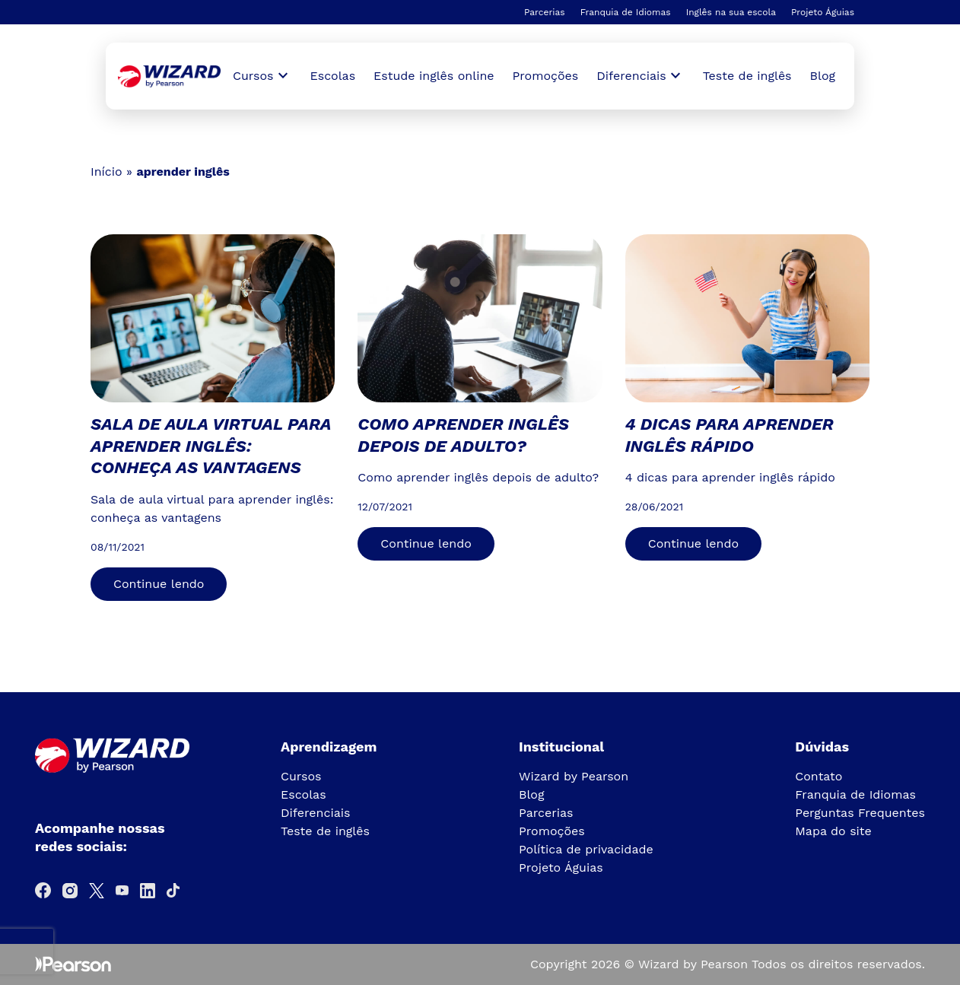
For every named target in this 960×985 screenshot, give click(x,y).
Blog (822, 75)
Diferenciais (315, 812)
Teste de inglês (747, 75)
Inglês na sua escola (731, 12)
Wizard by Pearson (573, 776)
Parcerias (544, 12)
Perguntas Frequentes (860, 812)
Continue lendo (158, 584)
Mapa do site (833, 831)
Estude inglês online (434, 75)
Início (106, 171)
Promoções (546, 75)
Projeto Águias (822, 12)
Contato (818, 776)
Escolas (333, 75)
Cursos (301, 776)
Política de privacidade (586, 849)
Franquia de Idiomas (625, 12)
